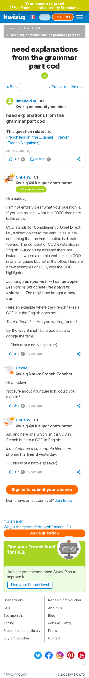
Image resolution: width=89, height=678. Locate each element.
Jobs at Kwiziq (59, 623)
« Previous (57, 86)
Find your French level (30, 584)
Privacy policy (15, 674)
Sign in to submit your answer (42, 489)
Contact (54, 638)
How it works (14, 600)
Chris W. (23, 177)
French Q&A (32, 28)
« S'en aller (13, 521)
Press (52, 631)
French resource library (22, 631)
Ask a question (44, 533)
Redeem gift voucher (64, 600)
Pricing (9, 623)
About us (55, 608)
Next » (77, 86)
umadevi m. (26, 101)
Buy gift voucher (16, 638)
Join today (64, 500)
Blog (51, 615)
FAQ (7, 608)
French (12, 28)
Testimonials (13, 615)
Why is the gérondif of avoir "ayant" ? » (37, 527)
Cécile (22, 368)
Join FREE (62, 17)
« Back (13, 86)
